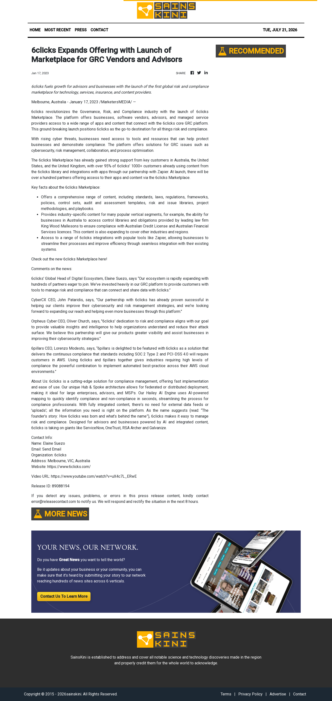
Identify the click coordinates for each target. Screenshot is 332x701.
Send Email (51, 449)
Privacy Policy (250, 694)
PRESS (81, 30)
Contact (299, 694)
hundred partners (57, 177)
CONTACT (99, 30)
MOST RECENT (57, 30)
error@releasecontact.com (53, 501)
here (102, 259)
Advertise (278, 694)
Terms (226, 694)
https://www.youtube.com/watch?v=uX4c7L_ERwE (94, 476)
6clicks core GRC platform (185, 123)
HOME (35, 30)
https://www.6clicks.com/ (69, 466)
